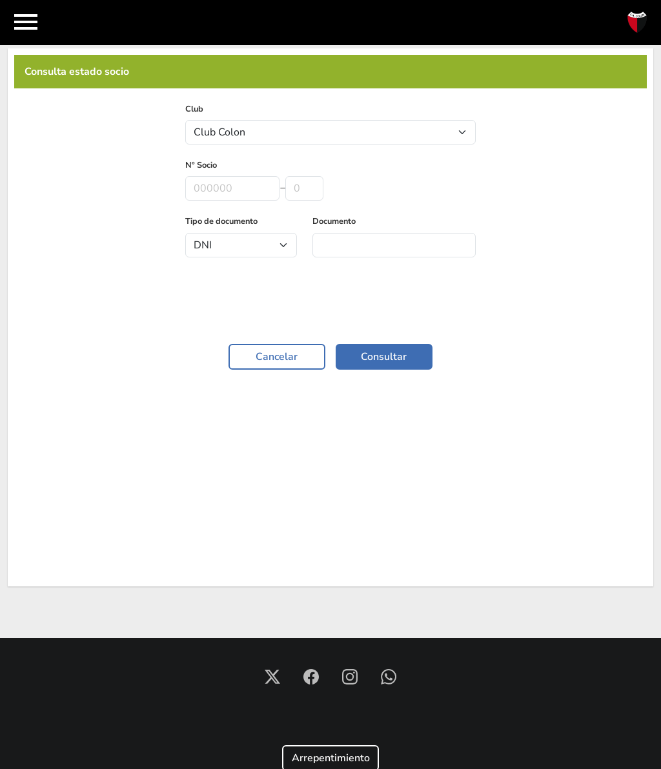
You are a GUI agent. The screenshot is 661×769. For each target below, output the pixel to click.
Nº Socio (201, 165)
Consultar (384, 357)
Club (194, 109)
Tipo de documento (221, 221)
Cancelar (277, 357)
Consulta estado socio (77, 72)
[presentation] (330, 303)
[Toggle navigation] (25, 22)
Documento (334, 221)
